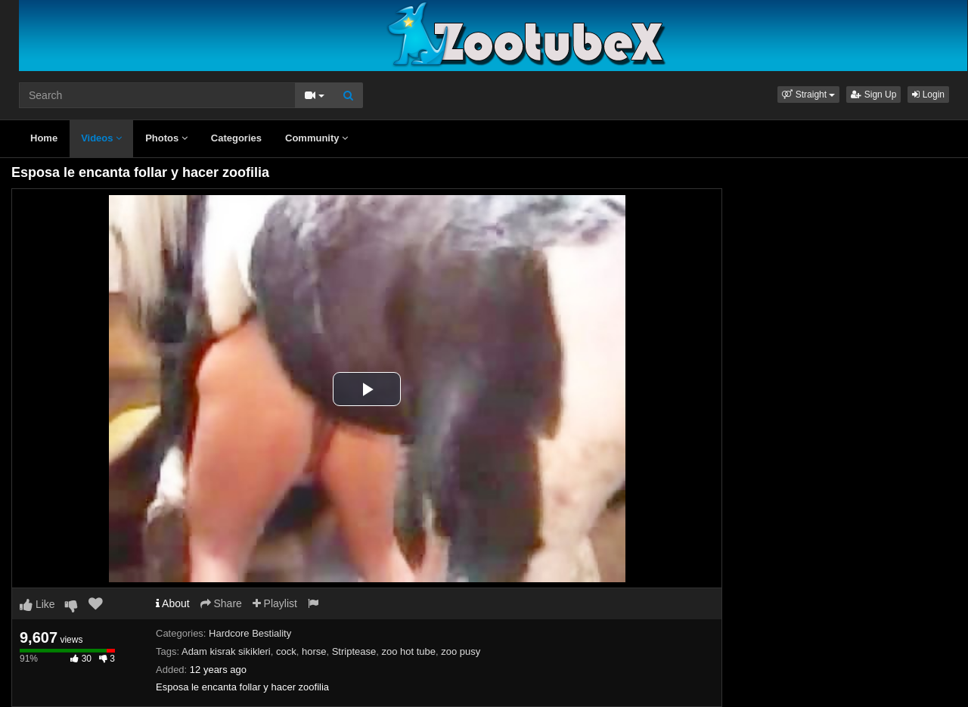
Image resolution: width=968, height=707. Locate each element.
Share (221, 603)
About (173, 603)
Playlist (275, 603)
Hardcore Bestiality (250, 633)
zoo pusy (460, 651)
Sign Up (873, 94)
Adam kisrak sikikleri (226, 651)
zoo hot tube (408, 651)
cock (286, 651)
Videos (101, 138)
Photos (166, 138)
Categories (236, 138)
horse (314, 651)
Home (43, 138)
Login (928, 94)
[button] (808, 94)
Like (37, 604)
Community (316, 138)
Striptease (354, 651)
